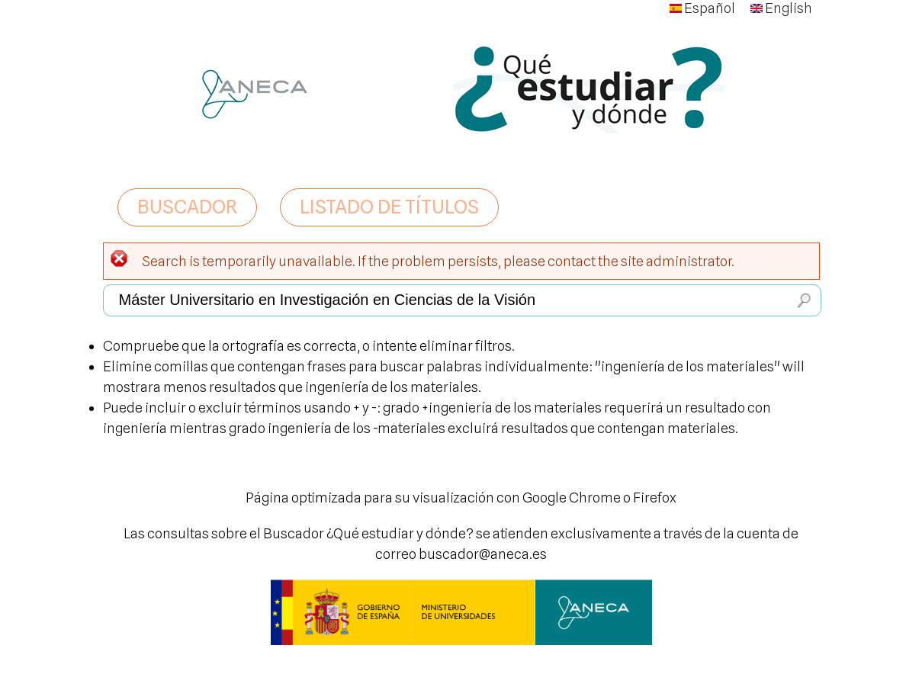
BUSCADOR (187, 206)
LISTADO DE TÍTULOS (389, 206)
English (781, 8)
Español (702, 8)
